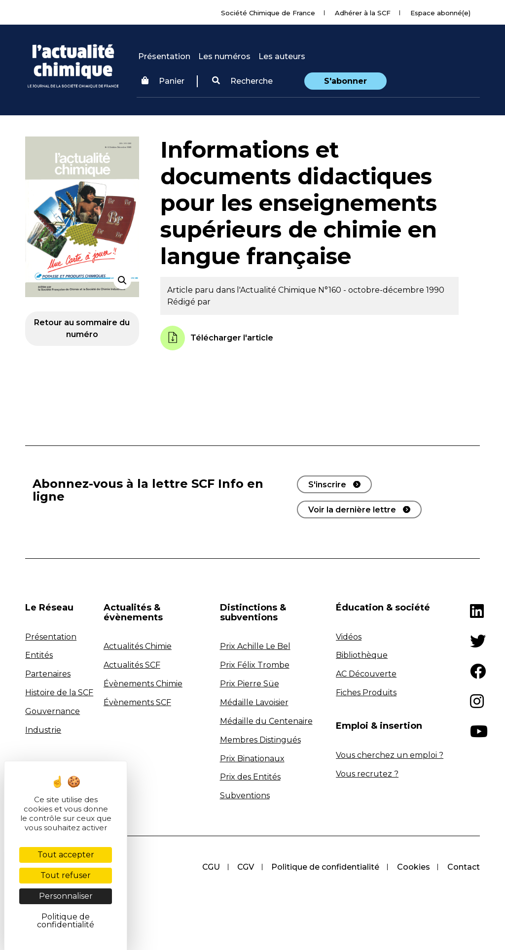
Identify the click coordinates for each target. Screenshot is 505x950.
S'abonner (345, 81)
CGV (244, 867)
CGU (209, 867)
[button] (242, 81)
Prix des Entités (250, 776)
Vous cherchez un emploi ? (389, 755)
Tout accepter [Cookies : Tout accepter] (65, 854)
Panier (163, 81)
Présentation (164, 56)
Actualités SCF (132, 665)
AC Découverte (366, 674)
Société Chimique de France (268, 13)
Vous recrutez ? (367, 774)
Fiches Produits (366, 692)
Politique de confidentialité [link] (65, 920)
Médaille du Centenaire (266, 721)
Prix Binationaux (252, 758)
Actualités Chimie (138, 646)
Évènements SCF (137, 702)
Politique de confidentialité (325, 867)
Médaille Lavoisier (254, 702)
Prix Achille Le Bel (255, 646)
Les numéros (224, 56)
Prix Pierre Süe (249, 683)
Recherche (242, 81)
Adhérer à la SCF (363, 13)
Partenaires (48, 674)
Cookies (413, 867)
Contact (463, 867)
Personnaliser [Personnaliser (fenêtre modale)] (66, 896)
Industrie (43, 730)
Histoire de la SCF (59, 692)
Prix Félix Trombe (254, 665)
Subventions (245, 795)
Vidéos (348, 637)
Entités (39, 655)
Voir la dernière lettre (352, 509)
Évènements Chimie (143, 683)
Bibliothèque (362, 655)
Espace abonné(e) (440, 13)
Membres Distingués (260, 740)
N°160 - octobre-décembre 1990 (381, 290)
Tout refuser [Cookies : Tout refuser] (65, 875)
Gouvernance (52, 711)
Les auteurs (281, 56)
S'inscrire (327, 484)
